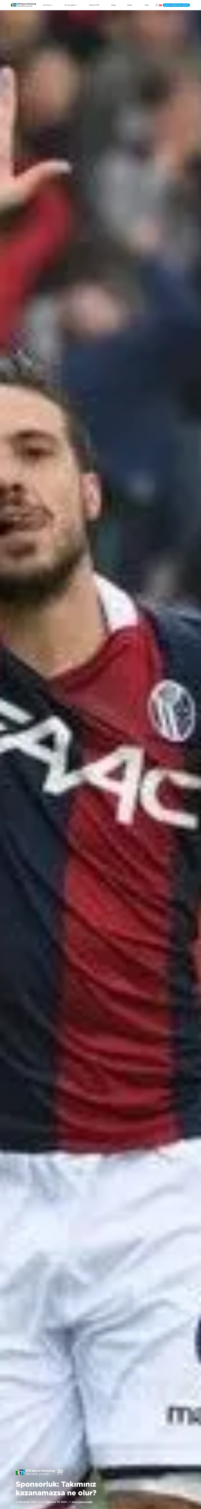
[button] (160, 5)
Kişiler (130, 5)
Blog (113, 5)
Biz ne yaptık (70, 5)
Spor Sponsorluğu (82, 1501)
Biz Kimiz (47, 5)
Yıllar (147, 5)
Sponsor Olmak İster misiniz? (176, 5)
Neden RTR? (94, 5)
